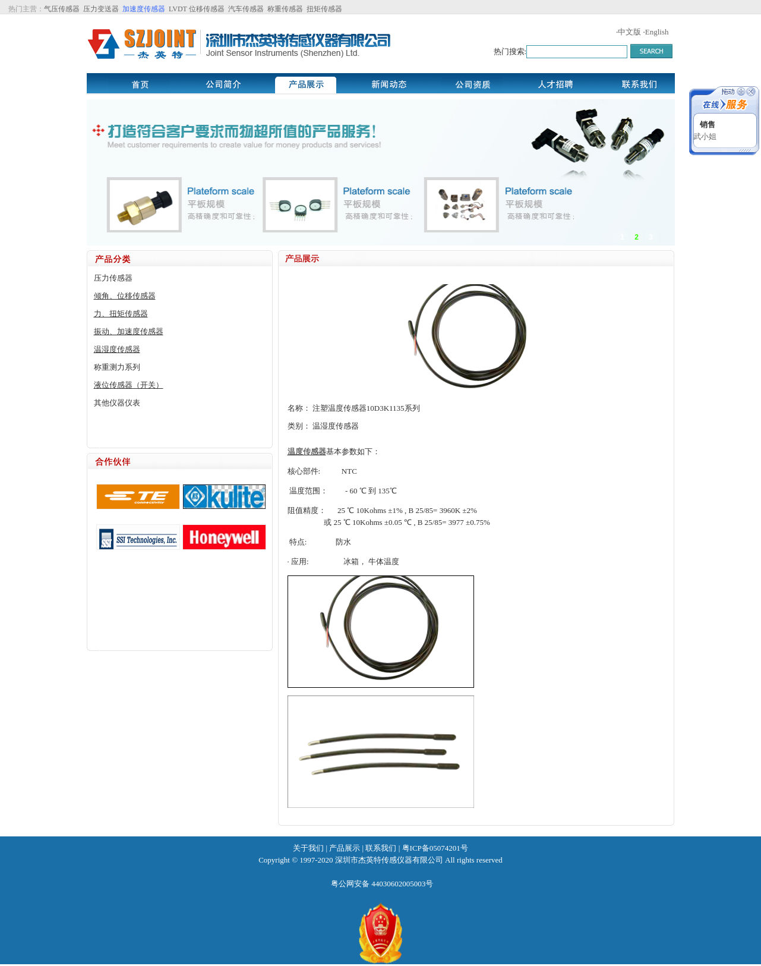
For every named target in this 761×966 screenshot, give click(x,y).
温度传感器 (307, 451)
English (657, 31)
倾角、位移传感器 (125, 295)
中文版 (629, 31)
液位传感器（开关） (128, 384)
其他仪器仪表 (117, 402)
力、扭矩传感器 (121, 313)
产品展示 (344, 848)
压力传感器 (113, 277)
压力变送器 (101, 9)
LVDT (177, 9)
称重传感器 (285, 9)
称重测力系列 (117, 367)
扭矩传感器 (324, 9)
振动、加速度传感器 (128, 331)
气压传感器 (62, 9)
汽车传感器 (246, 9)
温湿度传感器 (117, 349)
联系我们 (380, 848)
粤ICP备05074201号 (435, 848)
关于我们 (308, 848)
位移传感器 (207, 9)
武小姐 (704, 136)
